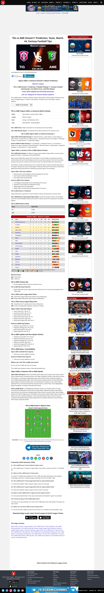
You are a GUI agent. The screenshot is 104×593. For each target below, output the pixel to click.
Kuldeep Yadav (73, 583)
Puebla (17, 248)
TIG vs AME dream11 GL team (56, 534)
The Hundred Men (31, 583)
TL (40, 458)
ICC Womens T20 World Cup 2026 (35, 577)
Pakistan (55, 581)
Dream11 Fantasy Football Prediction (51, 13)
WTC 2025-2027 (31, 575)
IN (19, 590)
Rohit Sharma (73, 575)
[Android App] (13, 583)
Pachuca (17, 262)
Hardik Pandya (73, 579)
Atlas (16, 240)
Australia (55, 575)
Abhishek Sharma (74, 581)
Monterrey (17, 232)
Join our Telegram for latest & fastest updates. (38, 95)
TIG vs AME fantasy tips (27, 528)
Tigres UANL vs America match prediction (22, 526)
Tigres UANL (18, 230)
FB (24, 458)
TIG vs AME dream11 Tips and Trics (53, 530)
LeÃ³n (16, 251)
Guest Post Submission (92, 575)
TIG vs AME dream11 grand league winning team (44, 532)
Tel (3, 590)
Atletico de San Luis (20, 222)
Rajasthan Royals (57, 584)
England (55, 579)
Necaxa (17, 267)
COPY (51, 458)
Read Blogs (90, 298)
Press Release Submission (93, 577)
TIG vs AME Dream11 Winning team (20, 532)
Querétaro (17, 256)
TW (28, 458)
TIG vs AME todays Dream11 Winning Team (22, 535)
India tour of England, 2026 (33, 581)
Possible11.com (40, 509)
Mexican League (38, 84)
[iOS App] (13, 587)
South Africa (56, 577)
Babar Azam (73, 577)
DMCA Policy (90, 573)
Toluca (16, 238)
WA (36, 458)
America (17, 227)
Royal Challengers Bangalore (60, 583)
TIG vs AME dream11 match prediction (44, 526)
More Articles (89, 392)
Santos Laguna (18, 246)
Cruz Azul (17, 264)
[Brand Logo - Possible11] (13, 575)
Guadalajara (18, 235)
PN (44, 458)
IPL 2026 (29, 579)
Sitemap (89, 579)
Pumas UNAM (18, 243)
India (54, 573)
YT (23, 590)
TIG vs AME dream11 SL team (39, 534)
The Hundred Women (32, 573)
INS (11, 590)
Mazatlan (17, 259)
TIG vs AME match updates (42, 535)
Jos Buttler (72, 584)
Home (38, 13)
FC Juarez (17, 224)
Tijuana (17, 254)
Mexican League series (37, 530)
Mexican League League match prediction (45, 528)
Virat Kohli (72, 573)
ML (48, 458)
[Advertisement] (52, 25)
